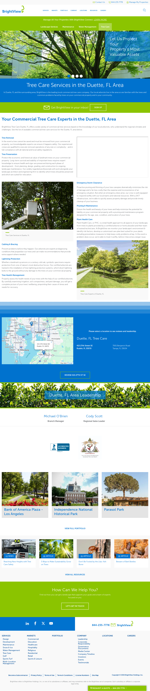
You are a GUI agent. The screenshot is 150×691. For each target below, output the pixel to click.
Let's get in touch (75, 606)
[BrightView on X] (45, 624)
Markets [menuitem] (55, 10)
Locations (107, 636)
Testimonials (83, 662)
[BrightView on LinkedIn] (26, 624)
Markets (31, 636)
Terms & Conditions (65, 675)
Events (81, 660)
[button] (43, 352)
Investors (82, 657)
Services (6, 636)
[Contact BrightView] (113, 625)
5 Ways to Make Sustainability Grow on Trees (56, 563)
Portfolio (57, 636)
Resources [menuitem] (93, 10)
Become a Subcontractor (18, 675)
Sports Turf (7, 659)
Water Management (87, 27)
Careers (131, 636)
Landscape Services (49, 27)
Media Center (84, 651)
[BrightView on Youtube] (53, 624)
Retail (30, 656)
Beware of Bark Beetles (126, 561)
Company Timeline (86, 654)
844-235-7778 (100, 625)
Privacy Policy (36, 675)
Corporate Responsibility (84, 643)
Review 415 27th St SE (75, 375)
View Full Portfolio (75, 528)
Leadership (83, 639)
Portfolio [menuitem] (64, 10)
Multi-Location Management (9, 662)
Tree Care (105, 27)
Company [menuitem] (74, 10)
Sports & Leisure (35, 659)
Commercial (33, 639)
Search (144, 10)
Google (70, 363)
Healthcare (32, 645)
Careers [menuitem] (103, 10)
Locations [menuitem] (83, 10)
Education (32, 642)
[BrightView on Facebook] (36, 624)
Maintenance (68, 27)
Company (81, 636)
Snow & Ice (8, 647)
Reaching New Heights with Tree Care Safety (17, 563)
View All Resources (75, 575)
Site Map (95, 675)
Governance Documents (83, 647)
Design (6, 639)
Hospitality (32, 647)
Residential (32, 653)
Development (9, 642)
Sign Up (98, 107)
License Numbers (82, 675)
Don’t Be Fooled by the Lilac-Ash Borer (92, 563)
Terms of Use (49, 675)
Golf (4, 656)
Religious (32, 650)
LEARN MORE (100, 19)
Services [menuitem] (46, 10)
